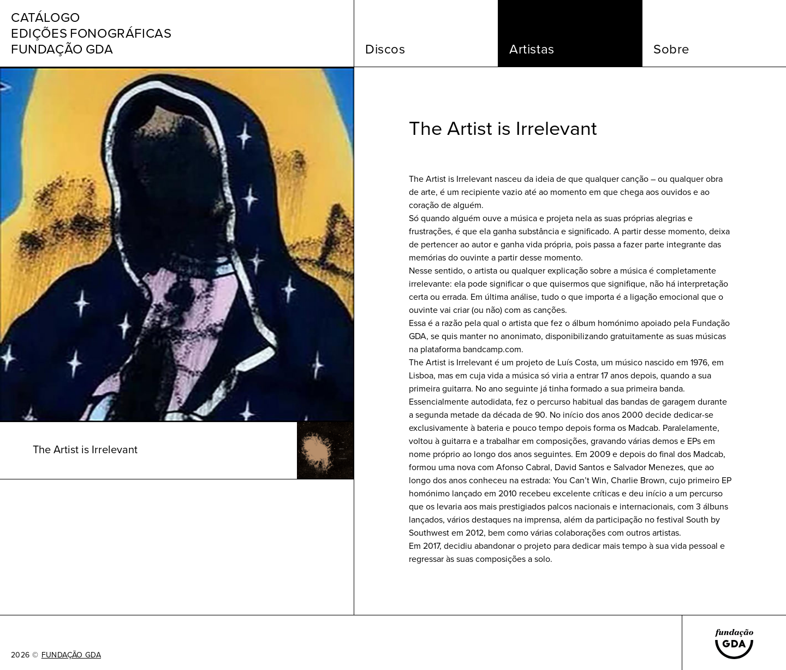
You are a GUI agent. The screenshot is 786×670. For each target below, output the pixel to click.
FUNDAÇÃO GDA (71, 655)
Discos (385, 49)
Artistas (532, 49)
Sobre (671, 49)
